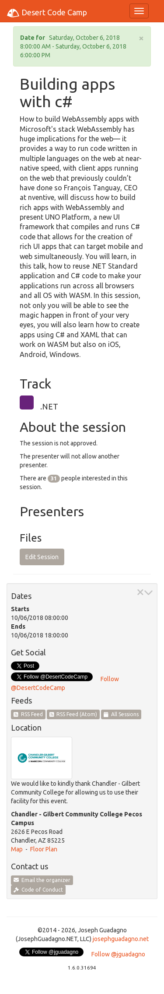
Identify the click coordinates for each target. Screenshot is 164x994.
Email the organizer (42, 880)
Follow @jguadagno (118, 954)
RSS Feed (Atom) (73, 714)
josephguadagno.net (121, 938)
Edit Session (42, 556)
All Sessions (121, 714)
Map (17, 849)
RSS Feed (28, 714)
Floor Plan (43, 849)
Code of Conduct (38, 889)
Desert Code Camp (47, 13)
